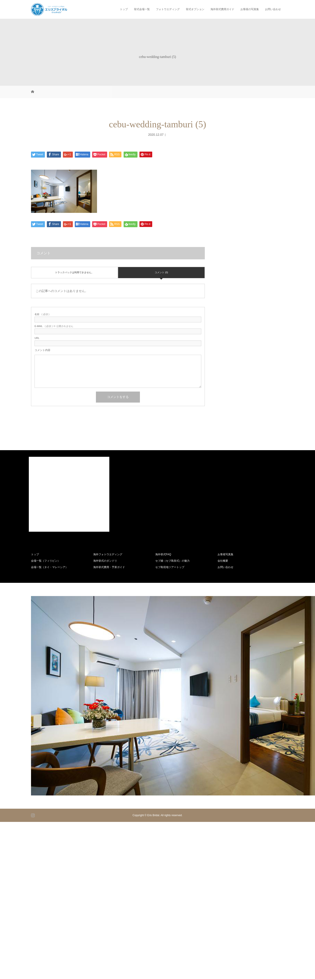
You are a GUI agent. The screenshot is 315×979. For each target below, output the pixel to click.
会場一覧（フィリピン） (45, 560)
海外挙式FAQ (163, 554)
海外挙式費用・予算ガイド (109, 567)
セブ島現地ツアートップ (169, 567)
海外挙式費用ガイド (222, 9)
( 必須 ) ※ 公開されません (54, 326)
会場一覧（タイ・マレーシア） (49, 567)
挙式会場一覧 (142, 9)
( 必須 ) (42, 314)
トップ (124, 9)
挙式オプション (195, 9)
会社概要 (223, 560)
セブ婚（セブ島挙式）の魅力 (172, 560)
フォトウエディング (168, 9)
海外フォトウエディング (107, 554)
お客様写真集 (225, 554)
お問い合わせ (273, 9)
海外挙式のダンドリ (105, 560)
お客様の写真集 (249, 9)
